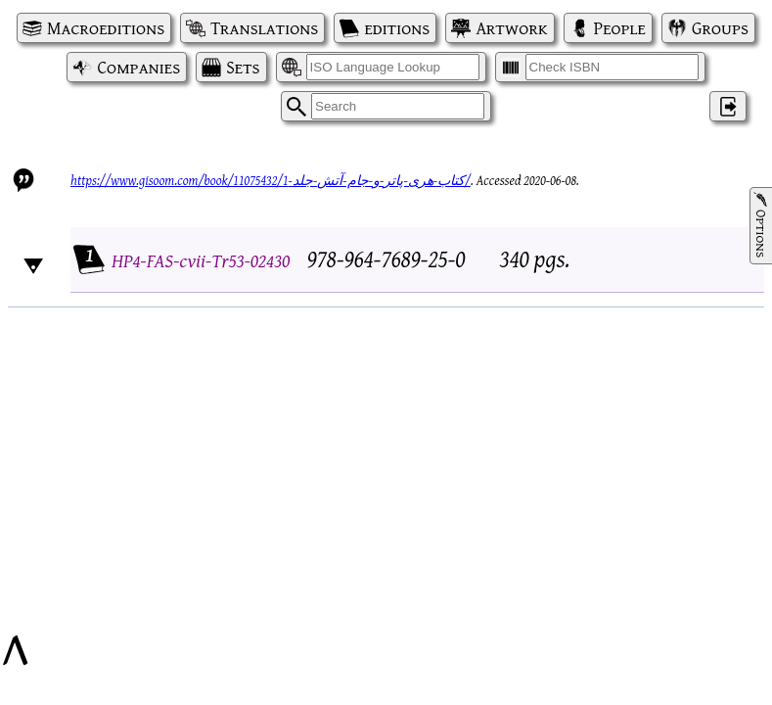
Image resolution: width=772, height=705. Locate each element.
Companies (138, 67)
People (620, 28)
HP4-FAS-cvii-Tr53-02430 (201, 260)
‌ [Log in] (728, 106)
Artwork (511, 28)
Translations (264, 28)
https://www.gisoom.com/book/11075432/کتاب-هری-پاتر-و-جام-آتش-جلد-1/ (270, 180)
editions (397, 28)
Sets (242, 67)
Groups (720, 28)
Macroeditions (105, 28)
